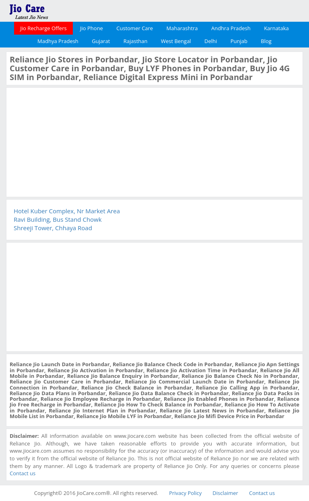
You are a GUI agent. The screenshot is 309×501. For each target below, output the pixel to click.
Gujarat (101, 41)
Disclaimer (225, 493)
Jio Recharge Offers (43, 28)
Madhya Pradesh (57, 41)
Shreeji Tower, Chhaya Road (53, 228)
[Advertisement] (70, 141)
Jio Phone (91, 28)
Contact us (22, 473)
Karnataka (276, 28)
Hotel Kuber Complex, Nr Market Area (67, 211)
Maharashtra (182, 28)
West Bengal (176, 41)
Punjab (239, 41)
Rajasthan (136, 41)
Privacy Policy (185, 493)
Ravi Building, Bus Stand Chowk (58, 219)
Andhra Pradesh (231, 28)
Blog (266, 41)
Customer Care (134, 28)
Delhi (210, 41)
